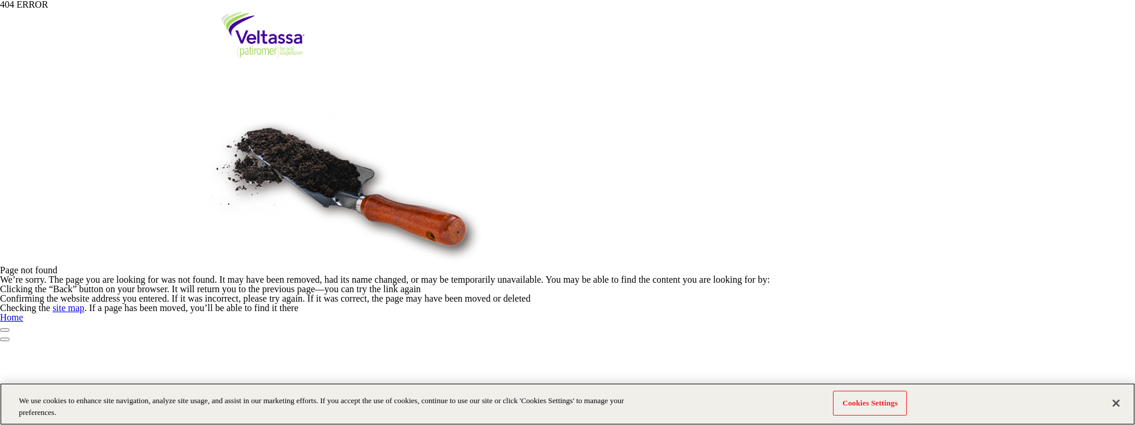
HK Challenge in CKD (543, 48)
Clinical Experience (775, 48)
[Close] (1116, 403)
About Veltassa (701, 48)
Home (11, 317)
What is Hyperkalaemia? (450, 48)
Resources (838, 48)
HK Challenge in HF (626, 48)
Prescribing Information (773, 17)
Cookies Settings (869, 403)
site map (69, 308)
